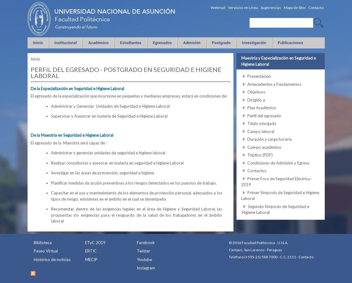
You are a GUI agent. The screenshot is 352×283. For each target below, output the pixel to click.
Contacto (306, 257)
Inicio (35, 58)
